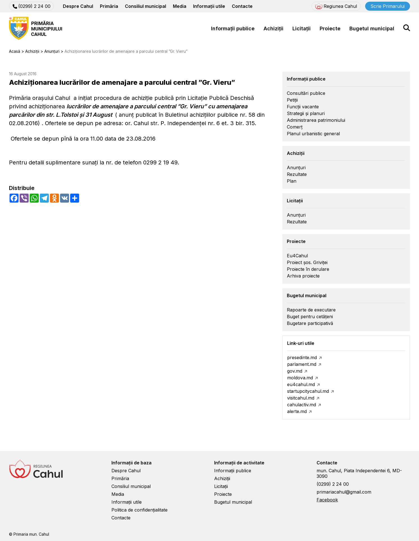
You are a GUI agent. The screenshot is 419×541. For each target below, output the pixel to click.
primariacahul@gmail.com (344, 492)
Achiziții (273, 28)
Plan (291, 181)
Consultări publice (306, 93)
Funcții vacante (303, 106)
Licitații (301, 28)
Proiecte (330, 28)
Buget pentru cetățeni (310, 316)
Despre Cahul (78, 6)
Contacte (242, 6)
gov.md (294, 371)
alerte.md (297, 411)
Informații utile (209, 6)
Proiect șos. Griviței (307, 262)
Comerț (295, 127)
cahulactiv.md (301, 404)
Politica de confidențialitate (139, 510)
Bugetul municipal (371, 28)
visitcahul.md (300, 398)
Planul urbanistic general (313, 133)
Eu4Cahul (297, 255)
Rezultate (297, 174)
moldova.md (300, 377)
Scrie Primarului (387, 6)
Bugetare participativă (310, 323)
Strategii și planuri (306, 113)
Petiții (292, 100)
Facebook (327, 500)
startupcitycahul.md (308, 391)
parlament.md (301, 364)
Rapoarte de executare (311, 310)
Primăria (109, 6)
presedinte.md (302, 357)
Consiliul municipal (145, 6)
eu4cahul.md (301, 384)
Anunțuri (296, 167)
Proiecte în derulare (308, 269)
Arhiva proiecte (303, 276)
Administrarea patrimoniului (316, 120)
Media (179, 6)
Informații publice (233, 28)
